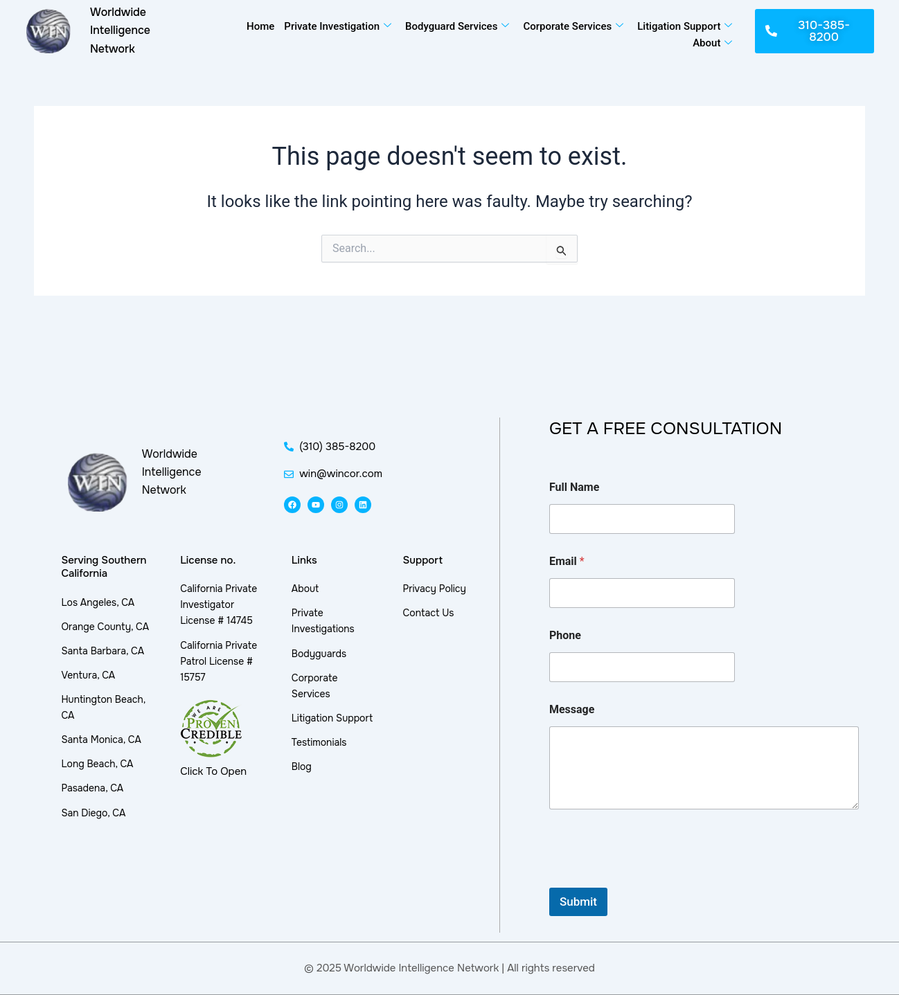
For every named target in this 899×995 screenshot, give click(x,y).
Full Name (574, 487)
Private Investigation (337, 26)
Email (567, 561)
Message (571, 709)
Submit (578, 901)
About (712, 43)
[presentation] (654, 879)
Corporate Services (573, 26)
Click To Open (213, 771)
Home (260, 26)
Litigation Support (684, 26)
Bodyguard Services (457, 26)
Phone (565, 635)
